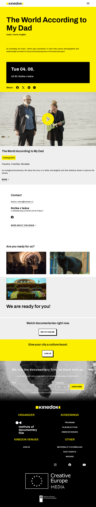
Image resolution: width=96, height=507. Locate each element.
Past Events (69, 452)
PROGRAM (69, 422)
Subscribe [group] (77, 387)
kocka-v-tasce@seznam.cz (22, 202)
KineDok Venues (70, 432)
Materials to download (69, 447)
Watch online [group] (48, 332)
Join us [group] (47, 353)
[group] (33, 385)
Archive (70, 457)
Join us (26, 447)
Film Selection (69, 427)
